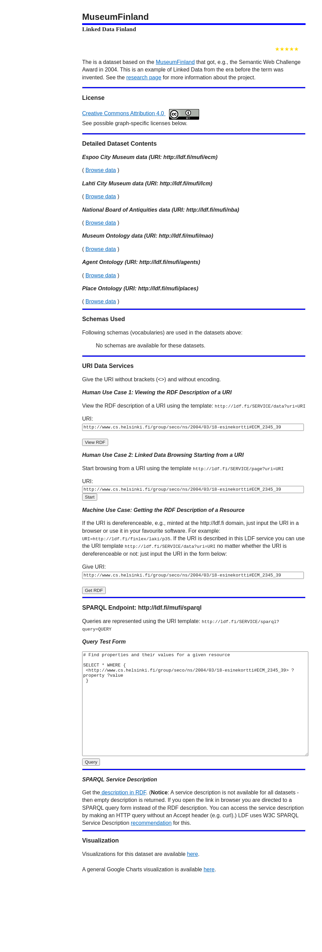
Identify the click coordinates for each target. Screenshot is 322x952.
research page (143, 77)
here (192, 875)
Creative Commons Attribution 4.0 (140, 113)
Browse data (101, 170)
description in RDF (123, 814)
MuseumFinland (175, 62)
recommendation (151, 844)
